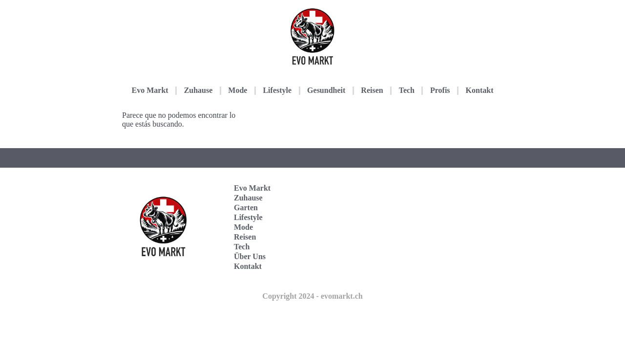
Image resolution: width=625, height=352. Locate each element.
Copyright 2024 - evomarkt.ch (312, 296)
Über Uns (250, 256)
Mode (237, 90)
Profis (440, 90)
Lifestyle (277, 90)
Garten (246, 207)
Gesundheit (326, 90)
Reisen (372, 90)
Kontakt (480, 90)
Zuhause (198, 90)
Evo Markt (150, 90)
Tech (407, 90)
